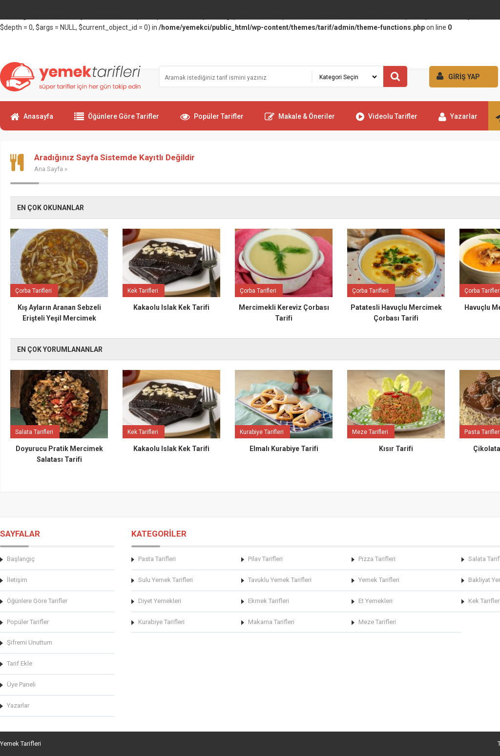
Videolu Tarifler (386, 120)
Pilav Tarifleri (265, 558)
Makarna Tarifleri (271, 622)
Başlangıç (21, 558)
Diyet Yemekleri (159, 601)
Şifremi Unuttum (29, 642)
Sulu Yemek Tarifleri (165, 579)
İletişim (17, 579)
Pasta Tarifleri (157, 558)
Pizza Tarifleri (377, 558)
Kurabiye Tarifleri (161, 622)
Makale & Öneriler (300, 120)
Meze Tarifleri (377, 622)
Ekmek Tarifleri (268, 601)
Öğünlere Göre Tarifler (116, 120)
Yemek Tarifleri (378, 579)
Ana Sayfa (48, 169)
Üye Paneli (21, 684)
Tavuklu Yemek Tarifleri (280, 579)
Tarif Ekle (19, 663)
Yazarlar (458, 120)
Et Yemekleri (375, 601)
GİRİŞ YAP (454, 76)
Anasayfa (31, 120)
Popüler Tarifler (212, 120)
